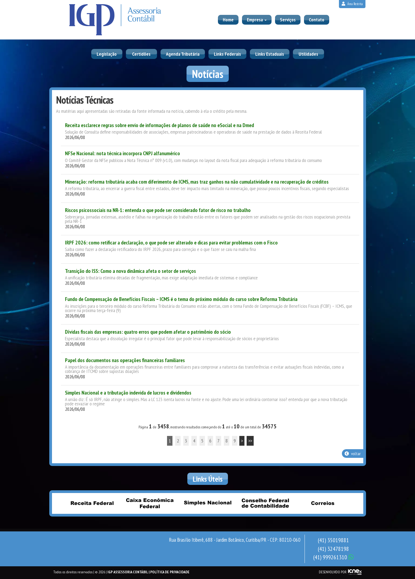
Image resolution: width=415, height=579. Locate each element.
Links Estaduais (269, 54)
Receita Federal (92, 503)
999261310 (333, 557)
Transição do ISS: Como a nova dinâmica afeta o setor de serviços (130, 271)
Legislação (107, 54)
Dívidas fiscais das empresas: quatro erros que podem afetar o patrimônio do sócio (148, 332)
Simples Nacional (207, 503)
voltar (353, 453)
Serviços (288, 19)
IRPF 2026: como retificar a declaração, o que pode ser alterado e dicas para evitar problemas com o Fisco (171, 242)
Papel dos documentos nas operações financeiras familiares (125, 360)
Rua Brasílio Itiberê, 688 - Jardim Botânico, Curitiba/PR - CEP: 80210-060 (234, 540)
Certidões (141, 54)
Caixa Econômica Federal (150, 503)
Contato (316, 19)
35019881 (333, 540)
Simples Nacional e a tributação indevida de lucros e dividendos (128, 392)
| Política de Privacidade (169, 572)
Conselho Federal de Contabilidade (265, 503)
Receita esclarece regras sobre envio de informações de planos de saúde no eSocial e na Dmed (159, 125)
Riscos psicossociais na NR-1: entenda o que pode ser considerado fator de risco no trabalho (158, 210)
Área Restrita (352, 4)
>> (250, 441)
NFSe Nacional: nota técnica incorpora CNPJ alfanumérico (122, 153)
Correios (323, 503)
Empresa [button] (257, 19)
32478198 (333, 548)
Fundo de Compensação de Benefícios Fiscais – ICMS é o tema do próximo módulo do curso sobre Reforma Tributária (181, 299)
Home (228, 19)
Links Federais (227, 54)
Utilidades (308, 54)
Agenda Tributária (183, 54)
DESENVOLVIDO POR (333, 572)
